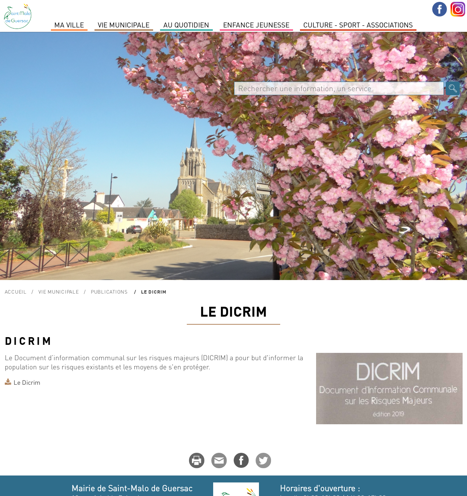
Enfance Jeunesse (256, 24)
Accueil (16, 291)
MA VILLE (69, 24)
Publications (110, 291)
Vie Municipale (123, 24)
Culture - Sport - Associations (358, 24)
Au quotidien (186, 24)
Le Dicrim (27, 382)
